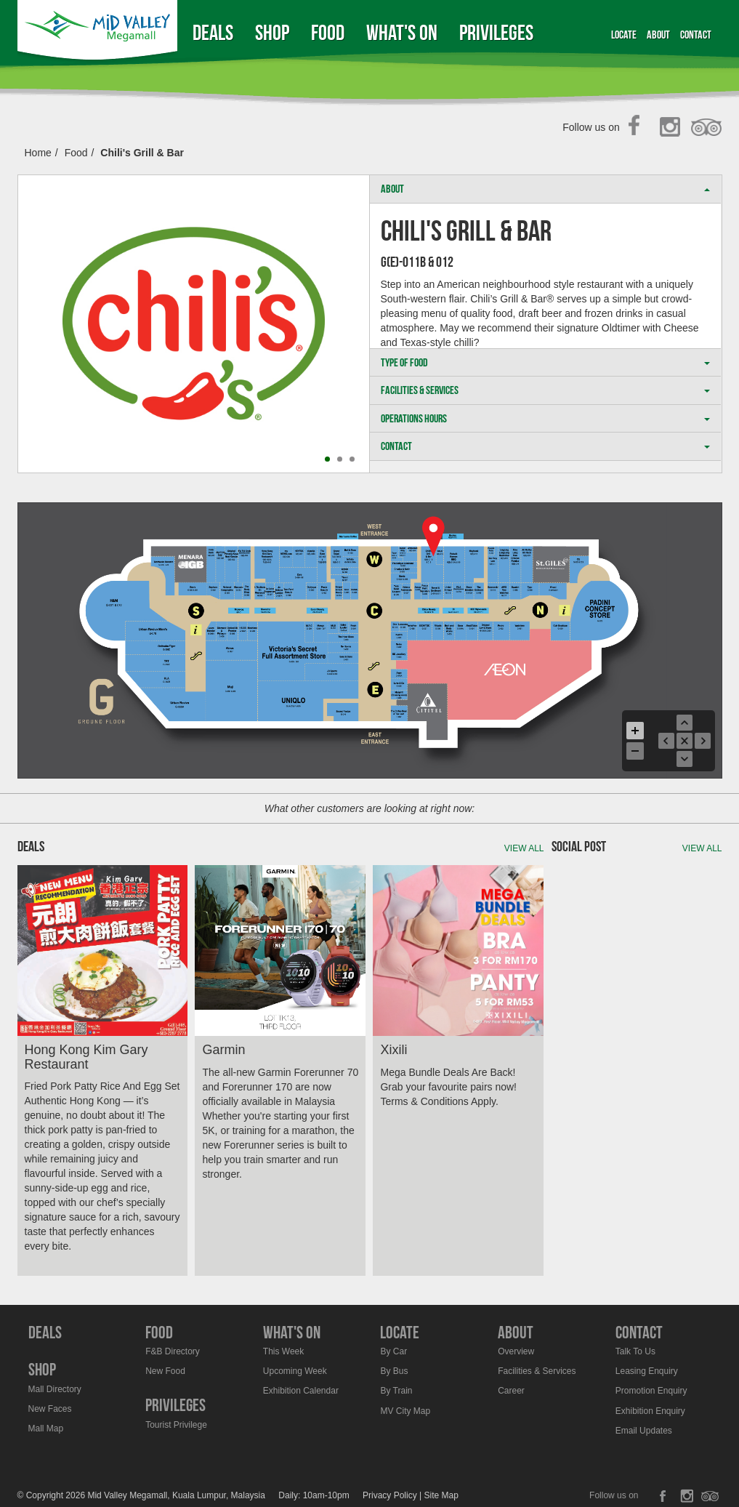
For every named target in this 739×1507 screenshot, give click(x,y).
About (658, 34)
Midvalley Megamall (99, 32)
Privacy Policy (390, 1495)
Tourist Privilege (176, 1425)
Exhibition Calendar (301, 1391)
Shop (272, 32)
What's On (401, 32)
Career (511, 1391)
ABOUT (545, 188)
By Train (396, 1391)
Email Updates (643, 1431)
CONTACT (545, 446)
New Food (165, 1371)
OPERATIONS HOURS (545, 418)
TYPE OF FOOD (545, 362)
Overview (516, 1351)
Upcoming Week (295, 1371)
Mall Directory (54, 1389)
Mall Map (46, 1428)
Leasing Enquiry (646, 1371)
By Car (393, 1351)
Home (38, 152)
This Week (283, 1351)
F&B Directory (172, 1351)
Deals (213, 32)
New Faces (50, 1409)
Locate (624, 34)
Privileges (496, 32)
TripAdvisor (706, 127)
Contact (695, 34)
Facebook (638, 127)
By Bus (394, 1371)
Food (327, 32)
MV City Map (405, 1411)
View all (524, 848)
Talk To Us (635, 1351)
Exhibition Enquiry (650, 1411)
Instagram (672, 127)
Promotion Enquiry (651, 1391)
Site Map (441, 1495)
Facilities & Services (537, 1371)
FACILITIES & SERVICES (545, 390)
